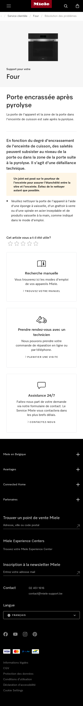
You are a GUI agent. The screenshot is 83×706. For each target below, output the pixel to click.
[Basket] (77, 6)
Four (36, 16)
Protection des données (18, 673)
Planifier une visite (41, 357)
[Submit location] (78, 526)
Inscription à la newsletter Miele (31, 565)
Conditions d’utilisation (17, 679)
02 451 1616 (36, 588)
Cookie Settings (13, 690)
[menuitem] (41, 615)
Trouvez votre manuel (41, 291)
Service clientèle (17, 16)
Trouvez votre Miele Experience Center (27, 549)
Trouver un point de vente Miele (31, 518)
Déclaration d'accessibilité (19, 685)
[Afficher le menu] (8, 6)
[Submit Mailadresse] (78, 572)
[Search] (65, 6)
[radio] (10, 243)
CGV (6, 668)
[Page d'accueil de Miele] (41, 6)
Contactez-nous (41, 422)
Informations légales (15, 662)
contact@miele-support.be (45, 593)
